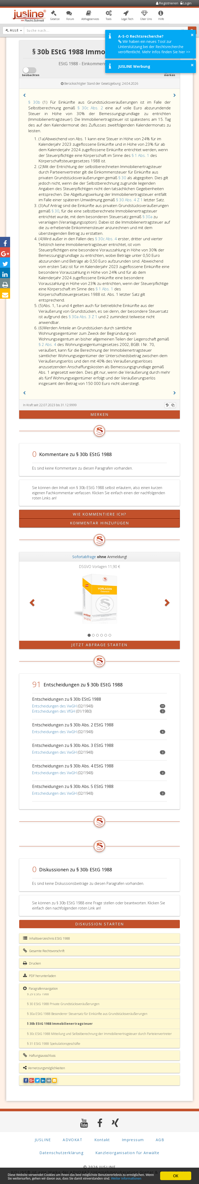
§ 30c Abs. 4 (106, 238)
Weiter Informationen (63, 1178)
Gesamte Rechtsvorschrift (44, 950)
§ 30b (34, 102)
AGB (160, 1139)
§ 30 (122, 177)
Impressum (133, 1139)
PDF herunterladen (39, 975)
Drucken (32, 963)
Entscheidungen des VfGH (53, 711)
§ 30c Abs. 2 (91, 107)
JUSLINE (43, 1139)
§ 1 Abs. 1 (141, 155)
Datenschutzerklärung (61, 1152)
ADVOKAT (72, 1139)
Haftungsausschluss (39, 1055)
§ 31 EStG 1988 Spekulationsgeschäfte (53, 1043)
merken (99, 414)
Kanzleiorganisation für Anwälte (127, 1152)
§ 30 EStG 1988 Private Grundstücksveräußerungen (63, 1004)
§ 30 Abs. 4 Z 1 (130, 199)
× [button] (192, 34)
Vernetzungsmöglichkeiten (44, 1068)
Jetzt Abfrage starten (99, 644)
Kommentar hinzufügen (99, 522)
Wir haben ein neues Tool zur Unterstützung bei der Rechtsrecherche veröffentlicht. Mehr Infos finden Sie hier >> (154, 46)
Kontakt (102, 1139)
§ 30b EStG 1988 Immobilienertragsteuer (60, 1023)
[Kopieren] (173, 405)
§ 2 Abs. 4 (48, 344)
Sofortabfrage (84, 556)
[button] (54, 16)
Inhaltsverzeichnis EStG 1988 (46, 938)
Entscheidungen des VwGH (54, 706)
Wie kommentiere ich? (99, 514)
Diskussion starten (99, 923)
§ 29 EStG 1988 (38, 994)
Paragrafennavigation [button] (40, 988)
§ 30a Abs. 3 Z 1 (83, 316)
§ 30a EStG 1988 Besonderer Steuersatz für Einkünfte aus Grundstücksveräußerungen (87, 1014)
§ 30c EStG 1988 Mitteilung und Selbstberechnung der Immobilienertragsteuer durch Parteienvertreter (99, 1034)
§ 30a (148, 216)
